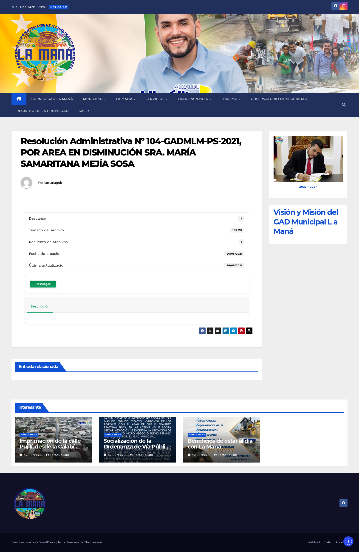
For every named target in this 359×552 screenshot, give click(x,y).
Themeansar (93, 542)
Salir (84, 111)
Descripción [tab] (40, 306)
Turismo (230, 99)
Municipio (93, 99)
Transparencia (193, 99)
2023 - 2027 (308, 186)
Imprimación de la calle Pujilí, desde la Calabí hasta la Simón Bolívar (50, 446)
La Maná (124, 99)
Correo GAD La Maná (52, 99)
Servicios (156, 99)
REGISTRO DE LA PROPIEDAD (43, 111)
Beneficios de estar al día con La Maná (220, 443)
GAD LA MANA (29, 434)
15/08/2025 (33, 455)
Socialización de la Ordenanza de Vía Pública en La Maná (137, 446)
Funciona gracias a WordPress (33, 542)
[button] (344, 105)
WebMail (314, 542)
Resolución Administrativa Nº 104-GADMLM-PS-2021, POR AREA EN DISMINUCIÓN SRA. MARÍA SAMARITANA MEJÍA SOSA (131, 152)
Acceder (342, 542)
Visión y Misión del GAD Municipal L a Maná (306, 222)
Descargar (43, 284)
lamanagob (53, 183)
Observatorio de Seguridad (279, 99)
